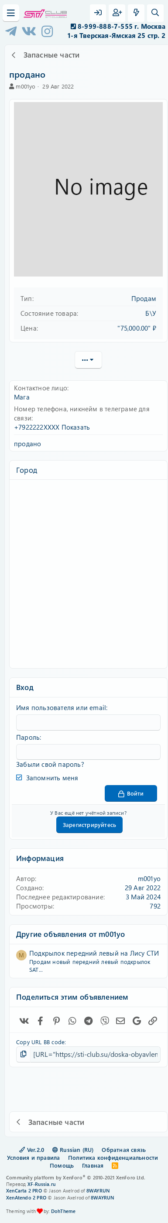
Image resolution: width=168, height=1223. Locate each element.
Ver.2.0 (31, 1149)
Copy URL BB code (40, 1041)
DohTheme (63, 1211)
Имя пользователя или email (61, 707)
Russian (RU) (73, 1149)
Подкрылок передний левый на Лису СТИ (94, 953)
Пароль (28, 737)
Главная (92, 1165)
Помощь (62, 1165)
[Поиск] (155, 13)
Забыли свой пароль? (50, 764)
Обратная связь (124, 1149)
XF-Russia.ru (41, 1184)
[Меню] (11, 13)
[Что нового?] (136, 13)
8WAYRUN (98, 1190)
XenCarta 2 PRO (24, 1190)
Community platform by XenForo (75, 1177)
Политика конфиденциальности (113, 1157)
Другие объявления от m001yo (70, 934)
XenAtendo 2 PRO (26, 1197)
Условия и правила (33, 1157)
